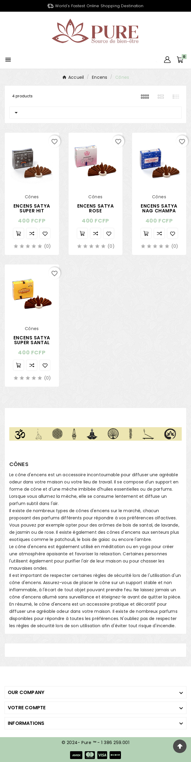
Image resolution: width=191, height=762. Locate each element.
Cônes (18, 650)
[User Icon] (167, 59)
